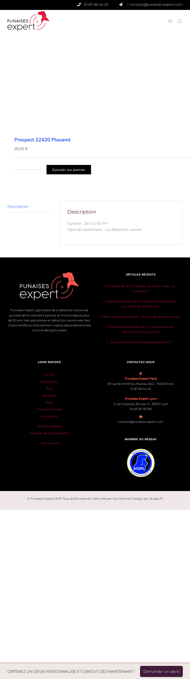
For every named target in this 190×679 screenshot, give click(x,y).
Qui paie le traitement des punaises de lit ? (141, 342)
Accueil (49, 374)
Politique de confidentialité (49, 433)
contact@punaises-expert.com (156, 4)
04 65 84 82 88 (141, 409)
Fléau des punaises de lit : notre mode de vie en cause (141, 316)
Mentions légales (49, 426)
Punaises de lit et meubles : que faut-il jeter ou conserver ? (141, 288)
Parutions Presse (49, 409)
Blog (49, 388)
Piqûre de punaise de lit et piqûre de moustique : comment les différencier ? (141, 303)
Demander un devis (161, 671)
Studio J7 (156, 498)
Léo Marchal (121, 498)
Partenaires (49, 416)
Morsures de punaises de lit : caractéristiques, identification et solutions (141, 329)
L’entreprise (49, 381)
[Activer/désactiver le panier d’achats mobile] (169, 18)
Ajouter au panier (68, 170)
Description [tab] (17, 206)
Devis (49, 402)
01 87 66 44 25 (101, 4)
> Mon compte (49, 443)
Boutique (49, 395)
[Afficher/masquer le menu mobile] (180, 18)
